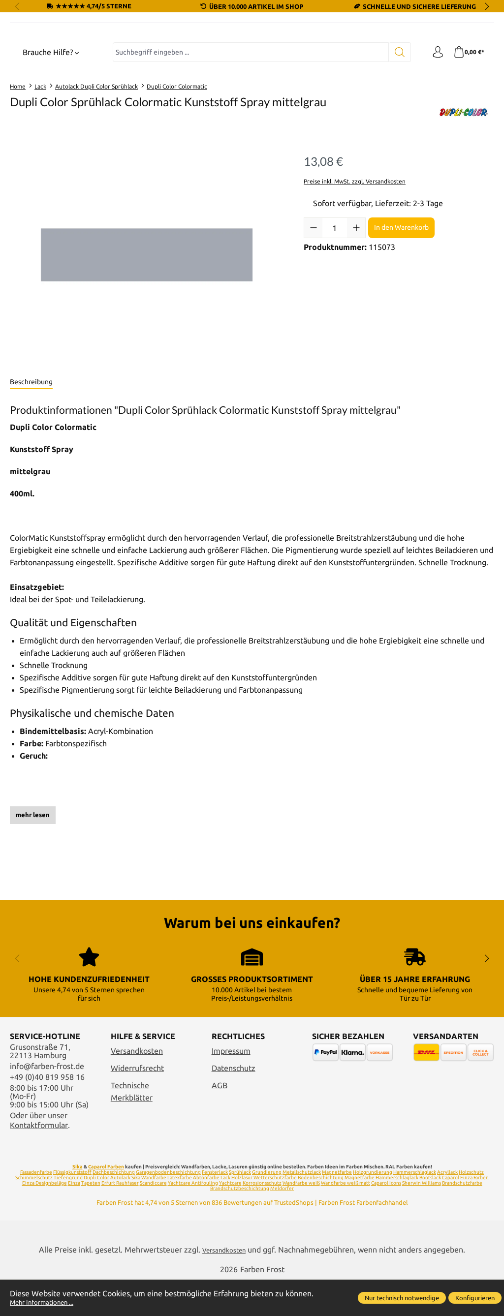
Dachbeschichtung (114, 1207)
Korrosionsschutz (262, 1218)
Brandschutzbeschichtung (239, 1223)
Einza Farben (474, 1212)
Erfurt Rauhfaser (120, 1218)
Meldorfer (282, 1223)
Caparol (450, 1212)
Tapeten (90, 1218)
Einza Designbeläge (44, 1218)
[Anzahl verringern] (313, 311)
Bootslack (430, 1212)
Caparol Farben (106, 1201)
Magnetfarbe (337, 1207)
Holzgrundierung (372, 1207)
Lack (225, 1212)
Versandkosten (137, 1086)
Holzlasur (241, 1212)
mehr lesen (33, 898)
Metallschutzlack (302, 1207)
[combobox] (247, 136)
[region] (147, 338)
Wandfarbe (153, 1212)
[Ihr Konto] (432, 136)
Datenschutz (233, 1103)
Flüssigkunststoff (72, 1207)
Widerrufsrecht (137, 1103)
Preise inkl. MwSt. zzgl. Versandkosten (355, 264)
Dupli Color (96, 1212)
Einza (74, 1218)
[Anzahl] (334, 311)
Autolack (120, 1212)
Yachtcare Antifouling (193, 1218)
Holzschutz (471, 1207)
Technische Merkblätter (132, 1126)
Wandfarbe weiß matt (345, 1218)
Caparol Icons (386, 1218)
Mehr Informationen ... (49, 1302)
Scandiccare (153, 1218)
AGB (219, 1120)
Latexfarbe (179, 1212)
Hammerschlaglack (414, 1207)
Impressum (231, 1086)
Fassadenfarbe (36, 1207)
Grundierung (267, 1207)
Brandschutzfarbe (462, 1218)
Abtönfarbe (206, 1212)
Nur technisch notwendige (402, 1297)
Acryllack (447, 1207)
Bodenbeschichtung (321, 1212)
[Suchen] (393, 136)
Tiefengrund (68, 1212)
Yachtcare (230, 1218)
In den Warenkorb (401, 311)
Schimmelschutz (34, 1212)
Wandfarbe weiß (301, 1218)
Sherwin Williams (421, 1218)
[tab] (31, 466)
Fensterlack (215, 1207)
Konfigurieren (475, 1297)
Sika (77, 1201)
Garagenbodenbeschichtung (168, 1207)
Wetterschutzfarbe (275, 1212)
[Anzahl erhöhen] (356, 311)
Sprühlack (240, 1207)
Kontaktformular (39, 1160)
